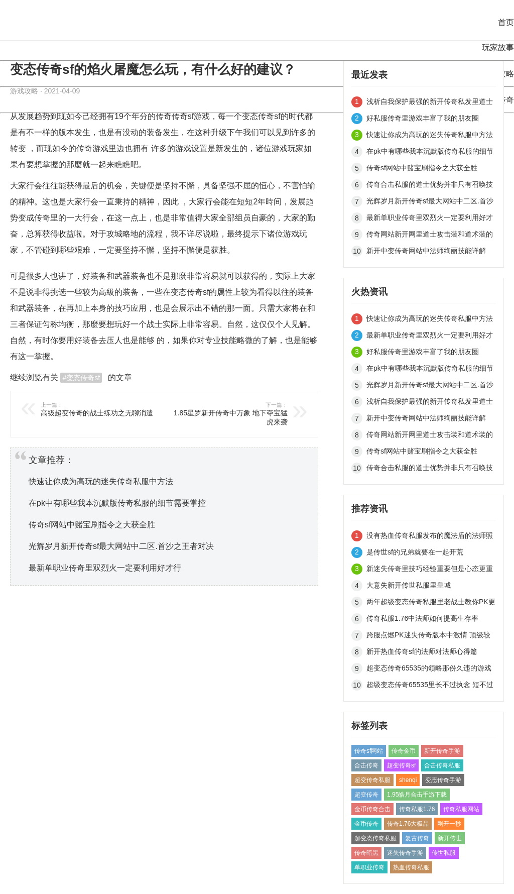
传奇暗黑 (366, 852)
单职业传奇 (369, 867)
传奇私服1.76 (417, 809)
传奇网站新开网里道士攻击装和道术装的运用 (429, 236)
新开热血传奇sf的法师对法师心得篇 (421, 651)
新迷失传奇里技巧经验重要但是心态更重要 (429, 570)
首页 (506, 22)
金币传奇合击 (372, 809)
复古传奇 (417, 838)
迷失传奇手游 (405, 852)
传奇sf (183, 116)
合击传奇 (366, 765)
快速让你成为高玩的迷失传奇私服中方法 (101, 481)
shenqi (408, 780)
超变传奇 (366, 794)
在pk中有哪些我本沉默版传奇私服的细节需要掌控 (117, 503)
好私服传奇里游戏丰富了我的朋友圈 (422, 118)
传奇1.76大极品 (408, 823)
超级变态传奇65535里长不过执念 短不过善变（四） (429, 686)
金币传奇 (366, 823)
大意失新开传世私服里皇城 (408, 585)
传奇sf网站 (368, 750)
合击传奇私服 (442, 765)
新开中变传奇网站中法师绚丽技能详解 (426, 251)
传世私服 (444, 852)
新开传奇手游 (442, 750)
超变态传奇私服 (375, 838)
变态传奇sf (261, 116)
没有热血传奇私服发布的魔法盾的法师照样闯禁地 (429, 537)
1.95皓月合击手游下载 (417, 794)
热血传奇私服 (411, 867)
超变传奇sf (401, 765)
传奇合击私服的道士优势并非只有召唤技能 (429, 186)
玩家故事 (498, 47)
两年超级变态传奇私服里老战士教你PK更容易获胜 (430, 603)
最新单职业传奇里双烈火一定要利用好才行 (105, 568)
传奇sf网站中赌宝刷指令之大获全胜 (92, 524)
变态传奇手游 (443, 780)
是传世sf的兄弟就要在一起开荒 (414, 552)
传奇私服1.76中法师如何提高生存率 (422, 618)
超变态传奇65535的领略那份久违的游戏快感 (428, 670)
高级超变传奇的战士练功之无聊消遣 (101, 409)
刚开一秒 (449, 823)
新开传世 (450, 838)
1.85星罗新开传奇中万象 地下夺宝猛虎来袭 (227, 413)
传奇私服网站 (461, 809)
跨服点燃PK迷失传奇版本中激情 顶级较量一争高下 (428, 636)
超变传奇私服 (372, 780)
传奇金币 (404, 750)
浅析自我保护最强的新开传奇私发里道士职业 (429, 103)
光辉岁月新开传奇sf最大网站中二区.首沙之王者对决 (121, 546)
